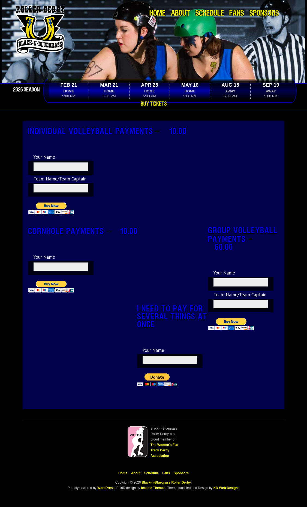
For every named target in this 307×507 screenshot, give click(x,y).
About (180, 13)
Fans (236, 13)
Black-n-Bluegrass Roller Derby (166, 482)
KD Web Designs (226, 488)
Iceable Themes (153, 488)
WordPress (106, 488)
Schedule (209, 13)
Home (157, 13)
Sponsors (264, 13)
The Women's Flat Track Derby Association (164, 450)
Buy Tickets (154, 104)
